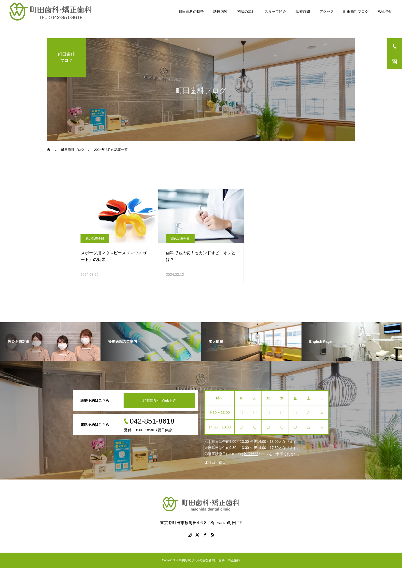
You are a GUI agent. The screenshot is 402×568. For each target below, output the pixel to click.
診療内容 (220, 11)
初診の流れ (246, 11)
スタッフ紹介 (275, 11)
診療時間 (303, 11)
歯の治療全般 (95, 238)
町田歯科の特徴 (191, 11)
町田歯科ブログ (355, 11)
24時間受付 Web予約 (159, 400)
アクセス (326, 11)
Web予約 (385, 11)
